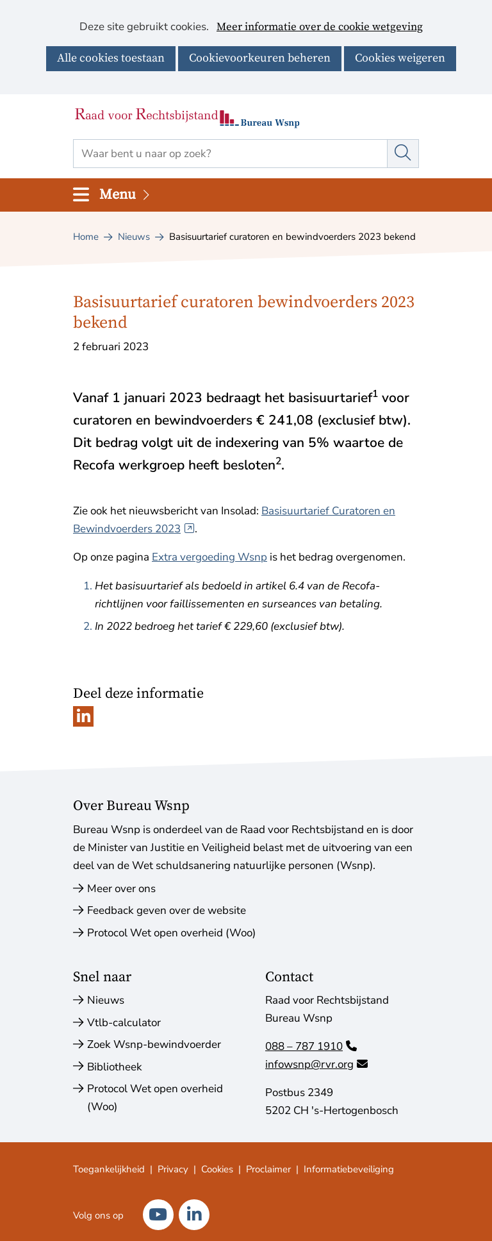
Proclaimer (268, 1169)
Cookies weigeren (400, 58)
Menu (125, 195)
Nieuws (105, 1000)
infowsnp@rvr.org (316, 1064)
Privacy (173, 1169)
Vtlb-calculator (124, 1022)
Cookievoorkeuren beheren (260, 58)
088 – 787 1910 (311, 1046)
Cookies (217, 1169)
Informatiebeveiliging (349, 1169)
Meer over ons (121, 888)
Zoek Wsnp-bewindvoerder (154, 1044)
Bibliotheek (114, 1066)
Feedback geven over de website (166, 910)
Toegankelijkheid (109, 1169)
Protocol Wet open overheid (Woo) (171, 932)
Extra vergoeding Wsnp (209, 557)
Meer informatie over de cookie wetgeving (320, 27)
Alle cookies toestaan (111, 58)
